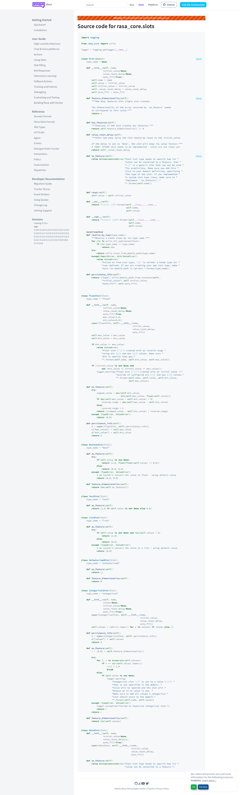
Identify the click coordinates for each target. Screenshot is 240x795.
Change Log (40, 205)
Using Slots (40, 60)
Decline (203, 787)
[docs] (199, 59)
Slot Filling (40, 65)
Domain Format (43, 116)
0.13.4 (60, 233)
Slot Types (39, 127)
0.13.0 (48, 236)
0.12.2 (66, 236)
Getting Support (43, 210)
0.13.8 (36, 233)
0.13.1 (42, 236)
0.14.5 (36, 229)
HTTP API (39, 132)
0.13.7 (42, 233)
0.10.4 (55, 239)
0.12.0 (42, 239)
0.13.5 (54, 233)
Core (141, 4)
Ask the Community (193, 4)
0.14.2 (54, 229)
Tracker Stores (42, 189)
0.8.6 (66, 239)
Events (37, 143)
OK (194, 787)
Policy (37, 159)
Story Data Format (44, 121)
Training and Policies (45, 86)
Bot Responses (42, 70)
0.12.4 (54, 236)
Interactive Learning (45, 76)
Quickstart (40, 24)
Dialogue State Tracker (46, 148)
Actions (38, 54)
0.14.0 (66, 229)
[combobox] (106, 5)
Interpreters (40, 154)
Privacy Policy (162, 788)
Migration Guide (43, 183)
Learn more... (209, 780)
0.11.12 (49, 239)
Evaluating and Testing (47, 97)
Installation (40, 30)
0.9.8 (61, 239)
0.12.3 (60, 236)
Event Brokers (41, 194)
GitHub (169, 4)
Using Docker (41, 200)
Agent (37, 138)
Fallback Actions (43, 81)
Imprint (150, 788)
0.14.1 (60, 229)
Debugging (40, 92)
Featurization (41, 164)
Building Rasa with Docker (48, 102)
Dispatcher (40, 170)
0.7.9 (36, 243)
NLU (132, 4)
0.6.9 (41, 243)
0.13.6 (48, 233)
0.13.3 (66, 233)
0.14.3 (48, 229)
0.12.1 (36, 239)
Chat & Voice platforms (47, 49)
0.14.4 (42, 229)
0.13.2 (36, 236)
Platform (153, 4)
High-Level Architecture (47, 43)
